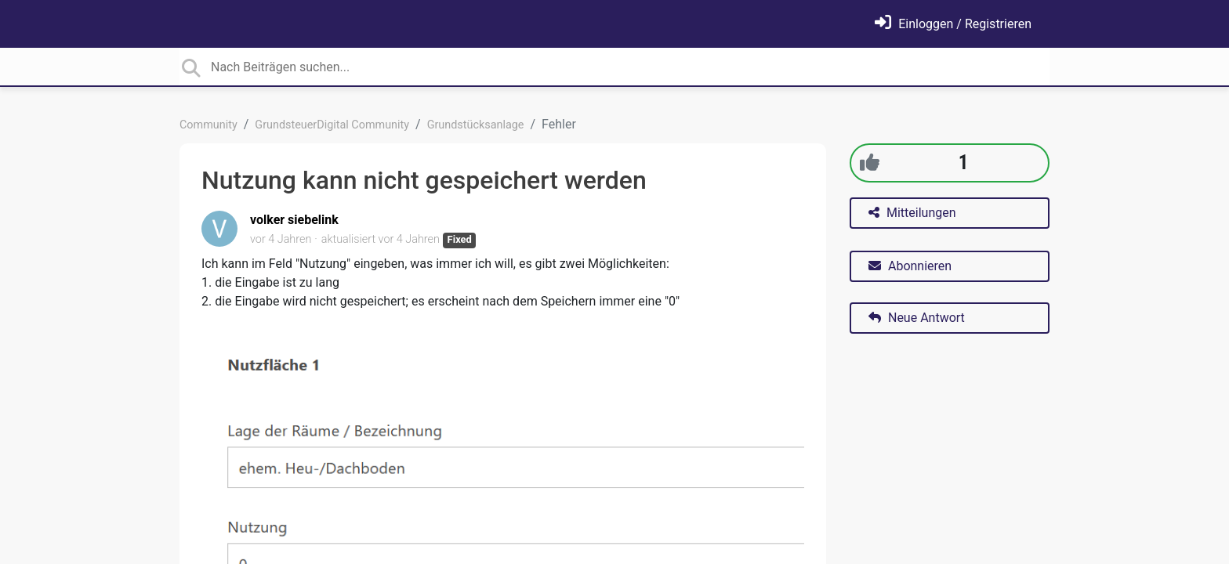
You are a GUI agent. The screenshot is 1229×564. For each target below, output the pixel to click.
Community (208, 125)
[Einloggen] (953, 24)
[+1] (869, 162)
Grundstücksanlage (475, 125)
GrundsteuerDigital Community (332, 125)
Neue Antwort (916, 317)
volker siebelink (294, 219)
